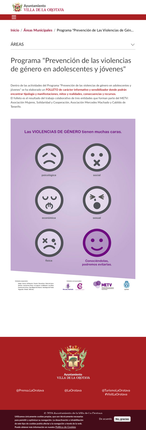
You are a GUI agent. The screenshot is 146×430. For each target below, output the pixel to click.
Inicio (15, 30)
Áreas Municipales (38, 30)
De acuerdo (105, 419)
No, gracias (122, 419)
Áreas (73, 44)
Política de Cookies (65, 427)
